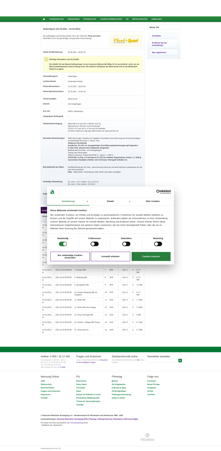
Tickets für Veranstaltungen (88, 401)
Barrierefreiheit (47, 388)
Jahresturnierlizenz (111, 19)
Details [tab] (110, 201)
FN (127, 19)
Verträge (80, 405)
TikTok (150, 391)
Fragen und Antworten (50, 391)
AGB (43, 381)
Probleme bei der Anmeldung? (159, 44)
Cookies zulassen (151, 256)
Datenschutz (46, 384)
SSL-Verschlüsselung (75, 423)
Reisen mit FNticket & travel (88, 394)
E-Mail (62, 367)
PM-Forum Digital (131, 419)
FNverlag (93, 419)
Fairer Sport (81, 384)
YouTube (151, 394)
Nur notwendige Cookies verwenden (70, 256)
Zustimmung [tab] (68, 201)
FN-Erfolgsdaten (119, 391)
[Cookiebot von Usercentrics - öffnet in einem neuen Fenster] (158, 192)
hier (138, 360)
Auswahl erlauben (110, 256)
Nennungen (73, 19)
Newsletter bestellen (158, 356)
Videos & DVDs (118, 398)
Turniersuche (56, 19)
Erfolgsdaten (139, 19)
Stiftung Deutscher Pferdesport (110, 419)
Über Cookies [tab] (153, 201)
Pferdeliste (89, 19)
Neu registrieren (159, 52)
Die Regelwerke (118, 384)
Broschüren (81, 381)
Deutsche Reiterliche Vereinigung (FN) (72, 419)
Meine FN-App (153, 384)
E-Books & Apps (119, 388)
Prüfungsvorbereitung (121, 394)
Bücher (115, 381)
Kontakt (44, 398)
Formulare (80, 388)
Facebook (151, 381)
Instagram (151, 388)
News (78, 391)
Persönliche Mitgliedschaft (88, 398)
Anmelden (156, 19)
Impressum (45, 394)
